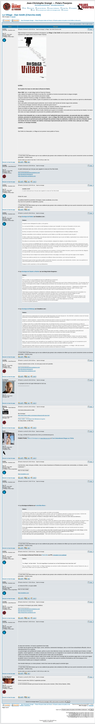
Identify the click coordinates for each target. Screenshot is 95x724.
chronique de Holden (27, 216)
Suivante (13, 16)
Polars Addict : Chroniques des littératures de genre (31, 419)
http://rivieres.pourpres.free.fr (42, 5)
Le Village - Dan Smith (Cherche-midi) (21, 15)
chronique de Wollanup (27, 309)
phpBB (45, 720)
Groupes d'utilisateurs (53, 8)
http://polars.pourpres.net (57, 5)
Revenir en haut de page (8, 162)
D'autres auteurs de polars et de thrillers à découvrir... (67, 20)
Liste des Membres (40, 8)
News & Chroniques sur (34, 438)
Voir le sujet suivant (87, 23)
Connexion (64, 10)
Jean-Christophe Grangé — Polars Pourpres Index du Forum (36, 20)
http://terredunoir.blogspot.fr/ (25, 174)
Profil (33, 10)
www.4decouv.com (45, 438)
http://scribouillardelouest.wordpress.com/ (29, 172)
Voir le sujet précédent (75, 23)
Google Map (64, 8)
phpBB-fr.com (50, 721)
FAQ (24, 8)
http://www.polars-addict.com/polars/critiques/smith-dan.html (33, 415)
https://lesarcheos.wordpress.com (27, 176)
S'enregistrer (73, 8)
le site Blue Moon (40, 505)
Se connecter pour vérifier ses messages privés (48, 10)
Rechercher (30, 8)
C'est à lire (45, 555)
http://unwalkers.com (23, 474)
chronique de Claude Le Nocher (30, 271)
